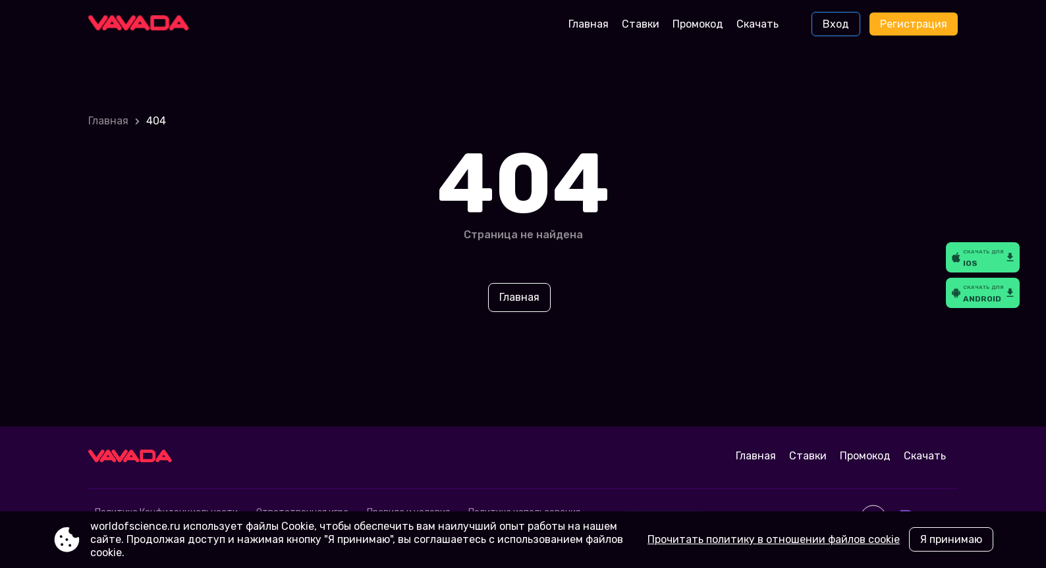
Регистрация (913, 24)
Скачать (757, 24)
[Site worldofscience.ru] (143, 24)
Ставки (640, 24)
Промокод (698, 24)
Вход (836, 24)
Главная (588, 24)
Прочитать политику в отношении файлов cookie (773, 539)
